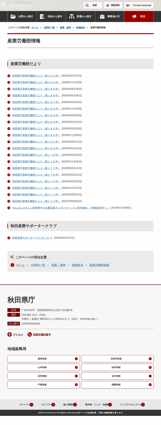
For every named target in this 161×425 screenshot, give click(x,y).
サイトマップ (33, 406)
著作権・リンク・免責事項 (115, 406)
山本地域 (42, 368)
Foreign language (142, 5)
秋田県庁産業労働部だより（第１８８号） (36, 95)
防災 (142, 16)
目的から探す (55, 16)
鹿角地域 (42, 359)
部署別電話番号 (42, 334)
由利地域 (42, 377)
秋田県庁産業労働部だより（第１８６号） (36, 108)
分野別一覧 (49, 27)
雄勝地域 (116, 386)
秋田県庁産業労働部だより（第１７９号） (36, 155)
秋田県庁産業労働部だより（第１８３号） (36, 128)
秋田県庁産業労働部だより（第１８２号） (36, 135)
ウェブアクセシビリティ (78, 413)
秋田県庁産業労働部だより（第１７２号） (36, 201)
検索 (94, 5)
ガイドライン (58, 406)
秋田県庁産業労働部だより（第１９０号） (36, 82)
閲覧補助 (115, 5)
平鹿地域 (42, 386)
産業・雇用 (65, 27)
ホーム (35, 27)
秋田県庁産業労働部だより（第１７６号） (36, 174)
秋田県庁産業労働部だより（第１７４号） (36, 188)
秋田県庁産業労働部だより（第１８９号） (36, 89)
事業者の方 (113, 16)
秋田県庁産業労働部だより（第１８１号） (36, 141)
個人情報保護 (82, 406)
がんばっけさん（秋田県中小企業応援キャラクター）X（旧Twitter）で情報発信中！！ (61, 207)
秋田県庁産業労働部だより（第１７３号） (36, 194)
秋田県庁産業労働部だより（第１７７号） (36, 168)
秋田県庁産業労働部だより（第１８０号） (36, 148)
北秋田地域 (115, 359)
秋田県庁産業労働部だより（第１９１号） (36, 75)
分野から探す (25, 16)
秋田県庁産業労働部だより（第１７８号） (36, 161)
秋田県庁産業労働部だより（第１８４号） (36, 122)
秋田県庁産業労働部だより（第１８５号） (36, 115)
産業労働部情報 (99, 265)
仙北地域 (116, 377)
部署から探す (84, 16)
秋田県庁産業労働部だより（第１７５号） (36, 181)
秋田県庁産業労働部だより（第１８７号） (36, 102)
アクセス (18, 334)
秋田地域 (116, 368)
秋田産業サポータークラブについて (32, 237)
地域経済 (80, 27)
